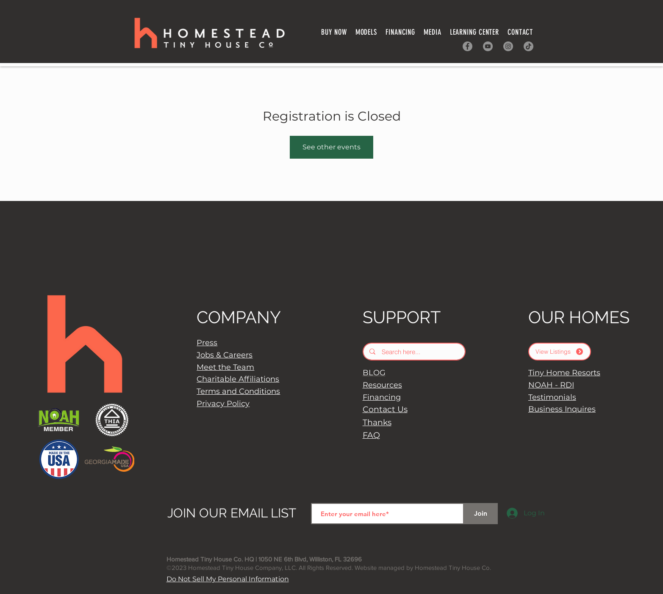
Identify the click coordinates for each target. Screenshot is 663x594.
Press (207, 342)
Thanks (377, 422)
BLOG (374, 372)
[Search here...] (414, 352)
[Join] (481, 513)
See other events (331, 147)
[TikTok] (528, 46)
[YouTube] (488, 46)
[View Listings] (559, 351)
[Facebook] (467, 46)
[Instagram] (508, 46)
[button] (400, 31)
